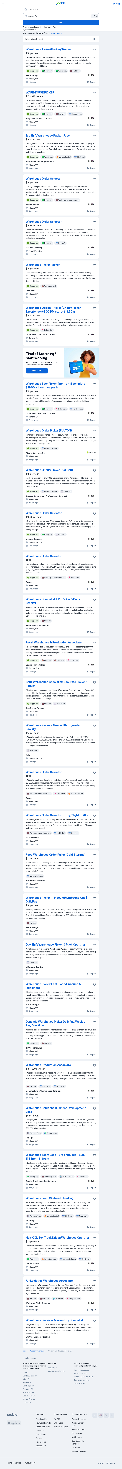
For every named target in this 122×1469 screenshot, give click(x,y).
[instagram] (100, 1415)
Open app (116, 3)
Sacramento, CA (29, 1396)
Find (61, 22)
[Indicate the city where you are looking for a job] (61, 16)
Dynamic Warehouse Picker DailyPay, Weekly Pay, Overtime (55, 1023)
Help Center (41, 1442)
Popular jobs (52, 1368)
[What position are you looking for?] (61, 9)
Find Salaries (77, 1433)
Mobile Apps (77, 1437)
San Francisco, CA (30, 1376)
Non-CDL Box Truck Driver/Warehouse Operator (57, 1237)
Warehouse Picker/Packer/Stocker (49, 49)
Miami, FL (26, 1379)
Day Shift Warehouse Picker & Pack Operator (55, 944)
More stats (57, 33)
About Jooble (41, 1419)
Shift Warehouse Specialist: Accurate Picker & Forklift (56, 683)
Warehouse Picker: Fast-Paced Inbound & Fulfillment (53, 986)
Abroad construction (81, 1370)
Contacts (40, 1430)
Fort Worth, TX (28, 1392)
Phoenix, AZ (27, 1382)
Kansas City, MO (29, 1399)
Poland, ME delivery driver (83, 1377)
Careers (39, 1438)
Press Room (41, 1434)
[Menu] (3, 3)
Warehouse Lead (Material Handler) (49, 1198)
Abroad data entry (80, 1373)
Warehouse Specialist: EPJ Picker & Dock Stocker (53, 601)
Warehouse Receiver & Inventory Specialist (54, 1320)
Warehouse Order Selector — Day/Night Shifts (57, 815)
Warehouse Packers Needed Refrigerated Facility (53, 727)
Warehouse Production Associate (48, 1065)
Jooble (112, 1463)
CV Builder (76, 1447)
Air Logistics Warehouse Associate (49, 1280)
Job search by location (56, 1371)
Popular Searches (79, 1419)
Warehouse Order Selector (44, 178)
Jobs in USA (41, 1445)
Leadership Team (43, 1426)
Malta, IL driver (79, 1383)
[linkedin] (112, 1415)
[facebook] (94, 1415)
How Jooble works (43, 1423)
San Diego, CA (28, 1386)
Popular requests (32, 1358)
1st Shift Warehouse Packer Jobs (48, 135)
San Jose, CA (28, 1389)
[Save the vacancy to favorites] (94, 49)
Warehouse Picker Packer (43, 264)
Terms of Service (14, 1463)
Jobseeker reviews (79, 1429)
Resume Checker (79, 1451)
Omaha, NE (27, 1402)
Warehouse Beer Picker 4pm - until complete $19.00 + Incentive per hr (55, 385)
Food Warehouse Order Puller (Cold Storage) (55, 854)
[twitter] (106, 1415)
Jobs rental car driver (82, 1380)
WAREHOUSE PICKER (40, 92)
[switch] (95, 39)
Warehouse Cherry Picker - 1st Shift (49, 470)
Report (91, 82)
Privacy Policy (29, 1463)
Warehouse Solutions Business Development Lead (56, 1109)
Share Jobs (58, 1423)
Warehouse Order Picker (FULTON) (49, 430)
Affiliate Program (61, 1426)
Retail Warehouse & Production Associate (54, 642)
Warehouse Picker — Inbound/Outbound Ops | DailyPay (56, 899)
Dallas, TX (27, 1372)
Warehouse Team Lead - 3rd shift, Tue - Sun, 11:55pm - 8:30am (55, 1156)
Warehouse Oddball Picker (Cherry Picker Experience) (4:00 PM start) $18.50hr (53, 309)
